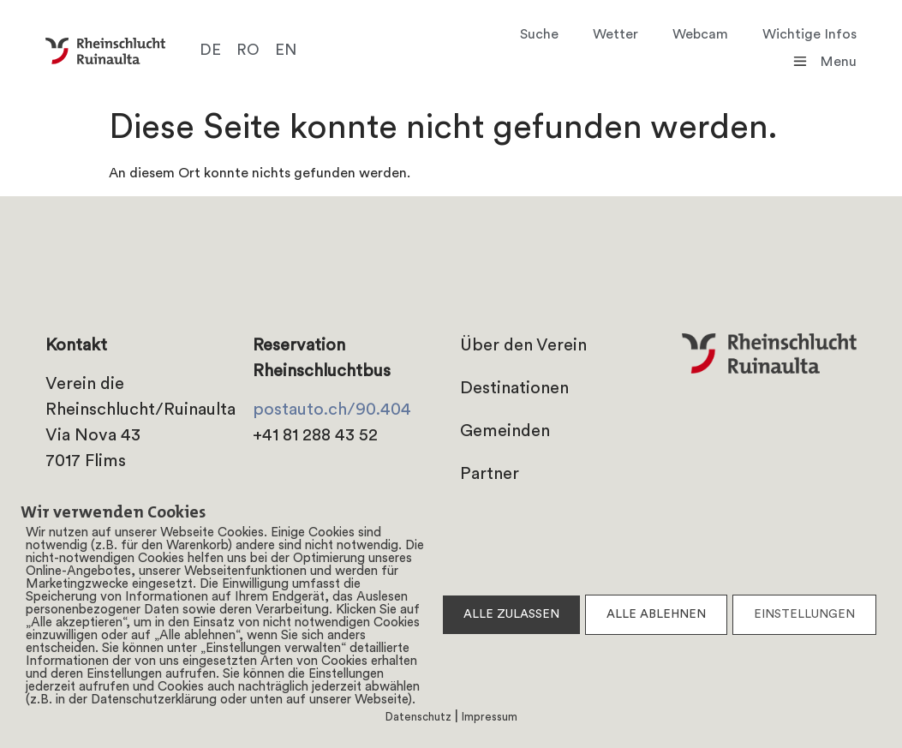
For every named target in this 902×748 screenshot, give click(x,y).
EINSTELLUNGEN (804, 614)
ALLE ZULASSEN (511, 614)
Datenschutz (418, 717)
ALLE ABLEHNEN (656, 614)
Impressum (489, 717)
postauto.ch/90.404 (332, 410)
